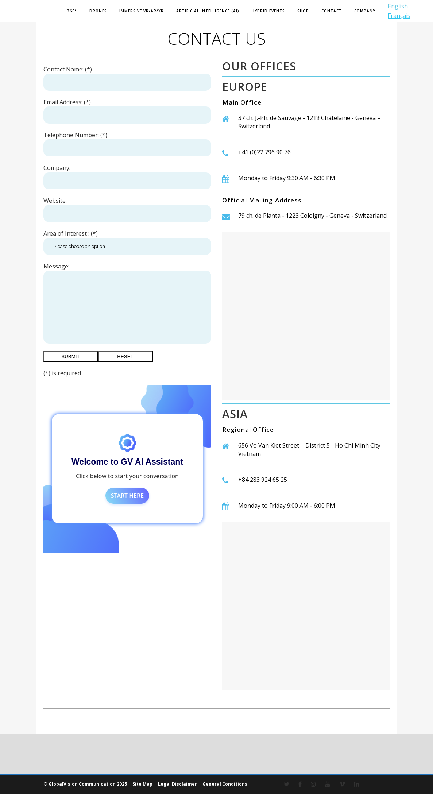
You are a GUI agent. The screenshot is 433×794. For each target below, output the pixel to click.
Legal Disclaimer (177, 784)
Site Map (142, 784)
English (398, 6)
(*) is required (62, 373)
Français (399, 16)
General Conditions (224, 784)
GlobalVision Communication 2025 (88, 784)
